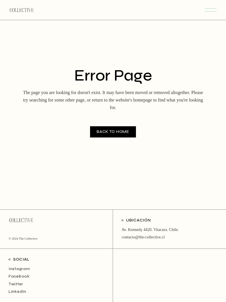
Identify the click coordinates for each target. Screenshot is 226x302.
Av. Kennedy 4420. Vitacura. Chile (150, 230)
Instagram (19, 268)
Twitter (16, 284)
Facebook (19, 276)
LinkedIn (17, 291)
